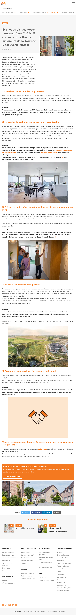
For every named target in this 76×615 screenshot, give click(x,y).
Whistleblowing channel (56, 611)
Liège (59, 571)
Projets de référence (28, 558)
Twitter (25, 512)
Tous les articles (7, 12)
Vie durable (23, 12)
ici (62, 157)
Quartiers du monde (39, 12)
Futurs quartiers (8, 555)
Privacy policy (40, 611)
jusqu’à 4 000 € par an (49, 152)
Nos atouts (6, 568)
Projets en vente (8, 552)
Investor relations (27, 560)
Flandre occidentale (64, 563)
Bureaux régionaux (27, 573)
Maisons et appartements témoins (7, 562)
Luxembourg (61, 577)
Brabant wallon (62, 558)
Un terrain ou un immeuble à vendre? (28, 577)
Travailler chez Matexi (46, 580)
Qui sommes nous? (27, 555)
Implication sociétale (46, 568)
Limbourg (60, 574)
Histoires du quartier (68, 12)
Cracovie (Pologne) (64, 588)
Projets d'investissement (8, 582)
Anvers (59, 552)
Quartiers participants (12, 477)
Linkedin (47, 512)
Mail (56, 512)
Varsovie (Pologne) (63, 590)
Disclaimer (28, 611)
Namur (59, 580)
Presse (23, 563)
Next (73, 530)
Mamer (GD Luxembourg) (61, 583)
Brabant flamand (63, 555)
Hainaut (60, 569)
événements (42, 449)
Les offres (42, 577)
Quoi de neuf (6, 571)
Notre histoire (25, 552)
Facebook (36, 512)
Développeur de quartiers (44, 553)
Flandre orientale (63, 566)
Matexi (53, 12)
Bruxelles (60, 560)
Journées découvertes (10, 558)
